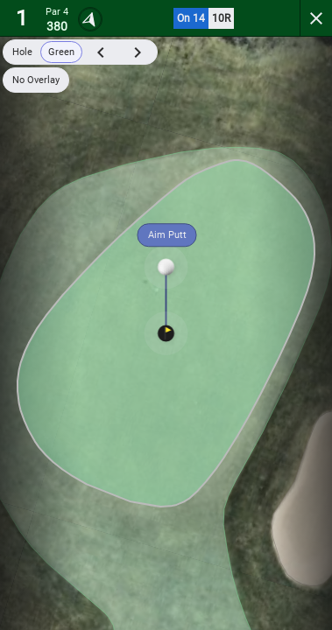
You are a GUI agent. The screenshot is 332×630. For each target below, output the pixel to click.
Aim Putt (167, 235)
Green (61, 52)
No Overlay (36, 80)
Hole (22, 52)
